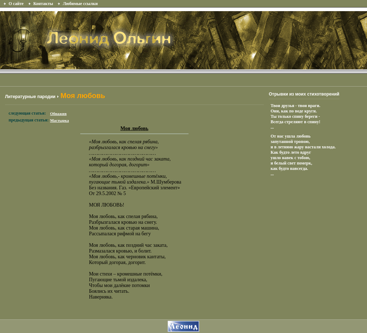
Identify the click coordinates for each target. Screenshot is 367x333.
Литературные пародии (30, 96)
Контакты (43, 3)
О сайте (16, 3)
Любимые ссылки (80, 3)
